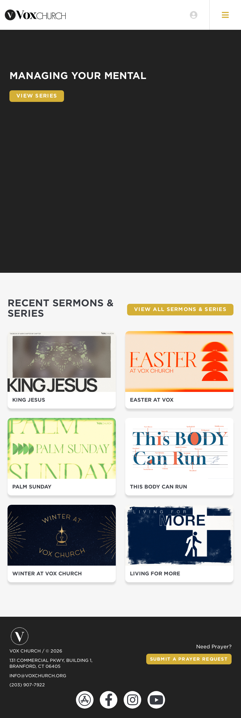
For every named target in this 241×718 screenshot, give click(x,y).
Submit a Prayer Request (189, 659)
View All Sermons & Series (180, 309)
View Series (36, 96)
